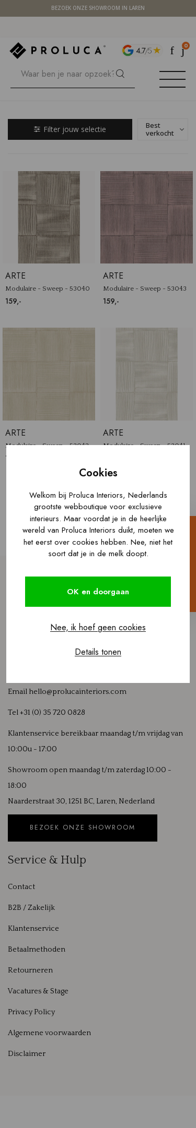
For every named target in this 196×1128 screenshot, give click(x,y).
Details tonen (98, 652)
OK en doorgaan (98, 591)
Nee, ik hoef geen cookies (98, 627)
